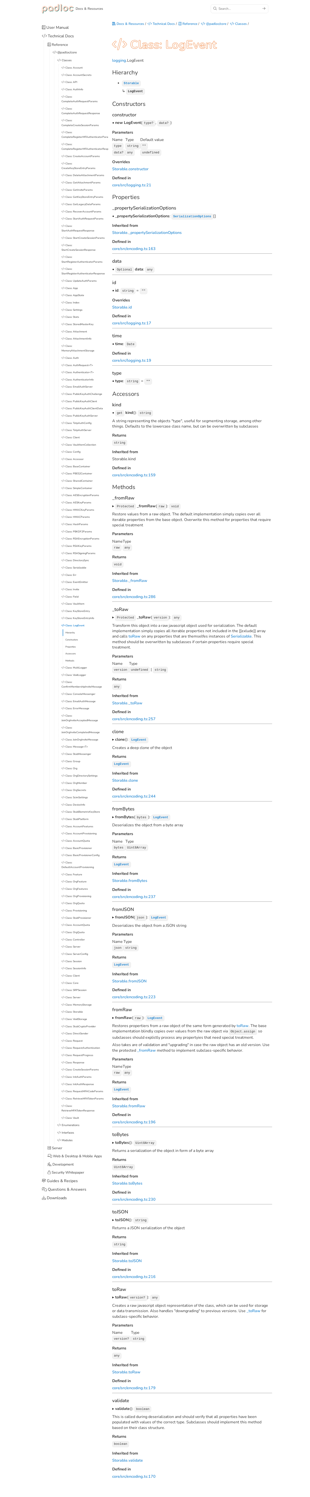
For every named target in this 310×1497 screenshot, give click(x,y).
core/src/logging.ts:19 (131, 360)
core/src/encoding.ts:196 (134, 1116)
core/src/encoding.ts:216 (134, 1270)
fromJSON (138, 976)
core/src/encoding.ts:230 (134, 1193)
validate (136, 1452)
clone (133, 777)
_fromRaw (138, 579)
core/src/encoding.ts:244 (134, 793)
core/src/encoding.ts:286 (134, 595)
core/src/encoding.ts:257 (134, 716)
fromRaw (137, 1100)
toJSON (135, 1254)
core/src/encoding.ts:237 (134, 893)
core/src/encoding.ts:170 (134, 1468)
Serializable (241, 634)
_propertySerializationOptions (155, 233)
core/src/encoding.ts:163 (134, 249)
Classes (238, 24)
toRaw (134, 634)
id (130, 307)
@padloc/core (213, 24)
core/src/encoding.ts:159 (134, 474)
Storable (120, 169)
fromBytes (138, 877)
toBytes (135, 1177)
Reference (188, 24)
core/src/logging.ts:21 (131, 185)
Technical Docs (161, 24)
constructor (139, 169)
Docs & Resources (128, 24)
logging (119, 62)
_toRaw (135, 700)
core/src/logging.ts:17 (131, 323)
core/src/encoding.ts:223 (134, 992)
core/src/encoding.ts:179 (134, 1381)
